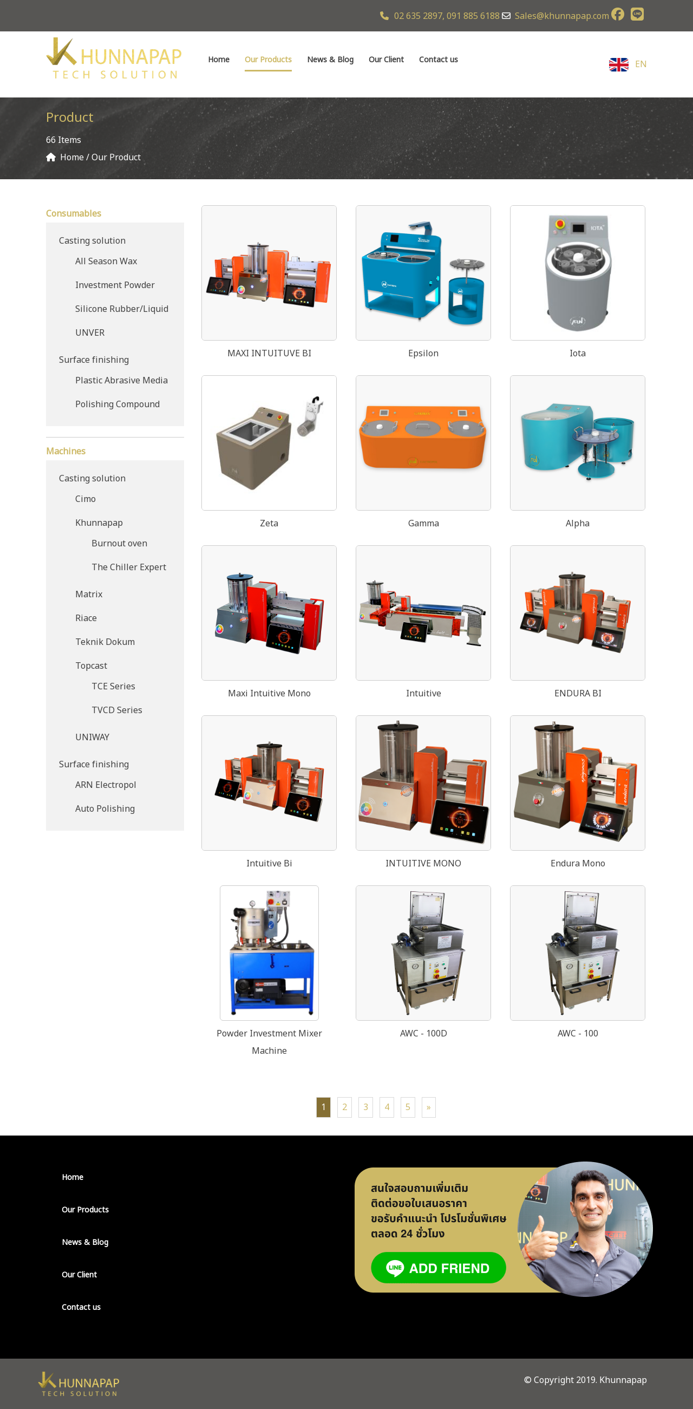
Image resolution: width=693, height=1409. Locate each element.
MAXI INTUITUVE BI (269, 353)
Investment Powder (115, 285)
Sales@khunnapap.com (562, 16)
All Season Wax (106, 261)
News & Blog (330, 60)
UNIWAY (92, 737)
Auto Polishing (105, 809)
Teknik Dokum (105, 642)
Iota (578, 353)
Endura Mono (578, 863)
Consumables (73, 213)
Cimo (85, 499)
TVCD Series (116, 710)
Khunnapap (99, 523)
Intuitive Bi (269, 863)
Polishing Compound (117, 404)
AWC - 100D (423, 1033)
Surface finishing (94, 360)
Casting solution (92, 240)
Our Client (386, 60)
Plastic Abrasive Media (121, 380)
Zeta (269, 523)
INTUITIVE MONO (423, 863)
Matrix (88, 594)
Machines (66, 451)
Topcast (91, 666)
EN (628, 64)
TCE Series (113, 686)
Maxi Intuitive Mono (269, 693)
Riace (86, 618)
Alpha (578, 523)
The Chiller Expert (128, 567)
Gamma (423, 523)
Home (219, 60)
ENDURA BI (578, 693)
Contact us (438, 60)
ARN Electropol (105, 785)
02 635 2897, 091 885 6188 (440, 16)
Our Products (268, 60)
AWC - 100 (578, 1033)
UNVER (89, 333)
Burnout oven (119, 543)
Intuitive (423, 693)
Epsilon (423, 353)
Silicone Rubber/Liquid (121, 309)
